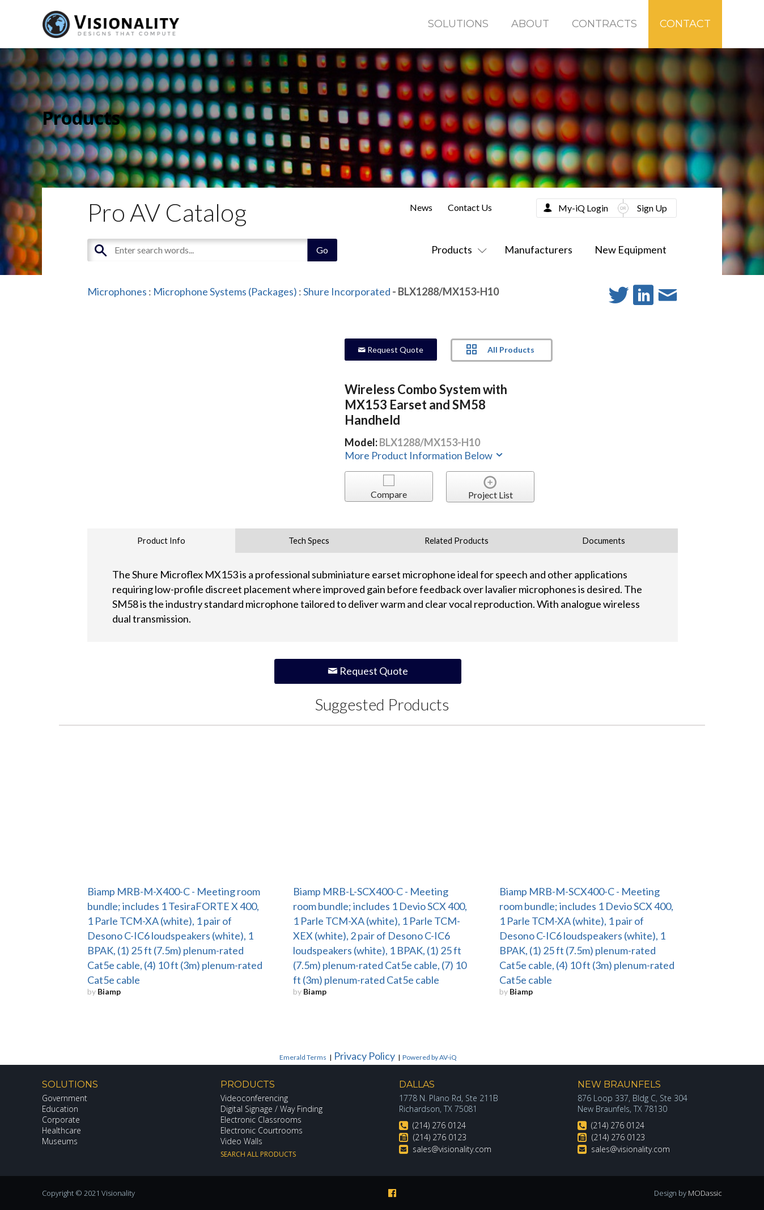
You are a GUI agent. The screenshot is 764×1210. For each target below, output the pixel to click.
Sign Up (652, 207)
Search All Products (258, 1154)
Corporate (61, 1119)
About (530, 24)
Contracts (604, 24)
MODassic (705, 1193)
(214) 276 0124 (439, 1125)
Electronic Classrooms (261, 1119)
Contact (685, 24)
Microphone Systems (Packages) (225, 291)
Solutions (458, 24)
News (421, 207)
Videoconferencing (254, 1098)
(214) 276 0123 (439, 1137)
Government (64, 1098)
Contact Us (470, 207)
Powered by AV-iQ (429, 1057)
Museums (60, 1141)
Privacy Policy (364, 1056)
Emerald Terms (302, 1057)
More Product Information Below (424, 455)
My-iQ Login (583, 207)
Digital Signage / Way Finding (271, 1108)
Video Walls (241, 1141)
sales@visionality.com (452, 1149)
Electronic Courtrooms (261, 1130)
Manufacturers (538, 249)
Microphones (117, 291)
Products (456, 249)
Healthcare (62, 1130)
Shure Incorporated (347, 291)
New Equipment (631, 249)
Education (60, 1108)
